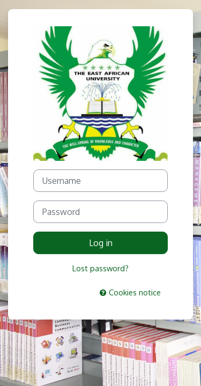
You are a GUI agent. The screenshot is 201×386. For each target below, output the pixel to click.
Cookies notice (130, 292)
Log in (101, 242)
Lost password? (100, 268)
